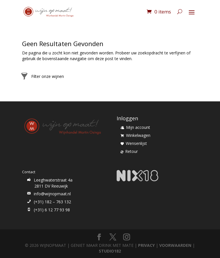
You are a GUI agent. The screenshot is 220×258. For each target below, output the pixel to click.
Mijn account (135, 127)
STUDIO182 (110, 251)
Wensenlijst (134, 143)
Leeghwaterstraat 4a (49, 180)
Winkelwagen (135, 135)
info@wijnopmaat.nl (48, 193)
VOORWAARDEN (175, 245)
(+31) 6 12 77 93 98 (48, 209)
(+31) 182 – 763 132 (48, 201)
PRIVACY (146, 245)
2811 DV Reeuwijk (51, 186)
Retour (129, 151)
